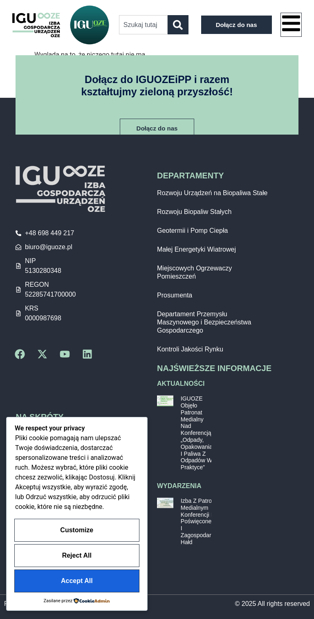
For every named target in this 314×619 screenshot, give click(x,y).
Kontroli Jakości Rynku (190, 349)
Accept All (77, 581)
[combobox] (143, 24)
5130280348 (43, 270)
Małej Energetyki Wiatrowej (196, 249)
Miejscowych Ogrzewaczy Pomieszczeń (194, 272)
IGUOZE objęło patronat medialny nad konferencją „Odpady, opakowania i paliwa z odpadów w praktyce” (197, 432)
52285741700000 (50, 294)
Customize (76, 532)
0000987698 (43, 318)
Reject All (77, 556)
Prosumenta (174, 295)
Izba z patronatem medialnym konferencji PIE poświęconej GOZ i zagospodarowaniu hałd (205, 521)
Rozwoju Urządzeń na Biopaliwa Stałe (212, 192)
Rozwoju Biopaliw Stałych (194, 211)
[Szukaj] (178, 24)
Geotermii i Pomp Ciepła (192, 230)
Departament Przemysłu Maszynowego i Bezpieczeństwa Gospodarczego (204, 322)
